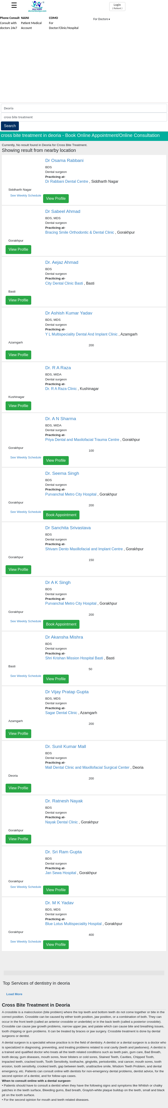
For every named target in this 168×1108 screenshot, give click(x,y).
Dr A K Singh (58, 582)
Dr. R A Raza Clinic (61, 389)
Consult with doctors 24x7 (10, 23)
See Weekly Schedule (25, 195)
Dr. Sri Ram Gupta (63, 851)
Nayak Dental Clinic (61, 822)
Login (117, 6)
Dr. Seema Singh (62, 473)
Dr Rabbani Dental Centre (66, 181)
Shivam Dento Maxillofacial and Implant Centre (84, 549)
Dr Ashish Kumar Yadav (68, 313)
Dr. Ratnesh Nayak (64, 800)
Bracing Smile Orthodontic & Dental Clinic (79, 232)
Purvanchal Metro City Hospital (70, 494)
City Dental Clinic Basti (64, 283)
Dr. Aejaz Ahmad (61, 262)
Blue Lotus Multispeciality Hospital (73, 924)
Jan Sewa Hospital (60, 873)
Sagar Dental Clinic (61, 713)
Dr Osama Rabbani (64, 160)
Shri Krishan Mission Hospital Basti (74, 658)
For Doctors (102, 19)
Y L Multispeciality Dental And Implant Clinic (81, 334)
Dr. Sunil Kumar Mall (65, 746)
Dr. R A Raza (58, 367)
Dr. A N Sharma (60, 418)
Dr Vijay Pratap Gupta (67, 691)
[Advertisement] (84, 67)
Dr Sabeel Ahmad (62, 211)
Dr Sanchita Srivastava (68, 527)
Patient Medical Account (31, 23)
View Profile (56, 198)
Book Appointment (61, 515)
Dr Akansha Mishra (64, 637)
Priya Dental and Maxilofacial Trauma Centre (82, 440)
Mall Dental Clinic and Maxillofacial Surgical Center (87, 767)
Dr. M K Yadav (59, 902)
